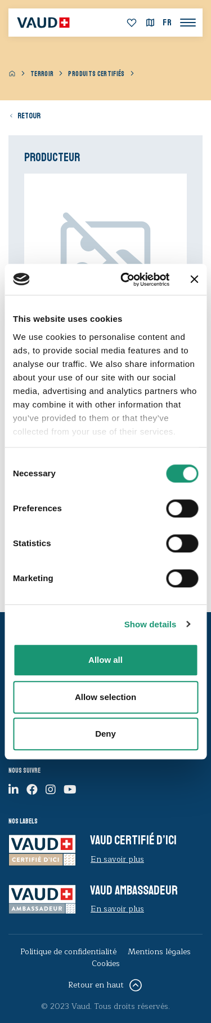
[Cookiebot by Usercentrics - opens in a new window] (125, 279)
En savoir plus (117, 859)
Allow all (105, 660)
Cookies (106, 963)
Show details (150, 624)
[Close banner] (194, 280)
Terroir (41, 74)
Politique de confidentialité (68, 951)
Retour (29, 116)
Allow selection (105, 697)
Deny (105, 733)
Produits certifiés (96, 74)
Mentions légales (159, 951)
